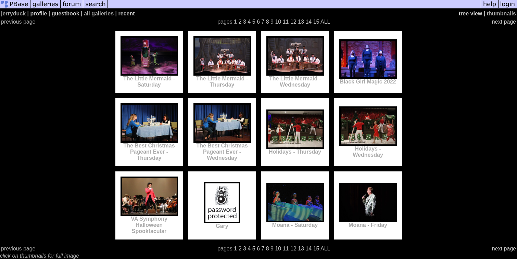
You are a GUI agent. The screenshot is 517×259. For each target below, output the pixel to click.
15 (316, 22)
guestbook (65, 13)
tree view (470, 13)
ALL (325, 22)
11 (286, 22)
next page (504, 22)
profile (38, 13)
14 (308, 22)
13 (301, 22)
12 (293, 22)
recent (126, 13)
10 (278, 22)
